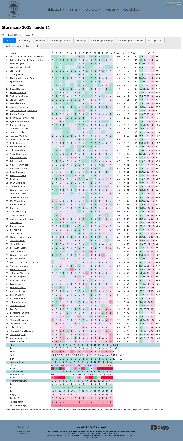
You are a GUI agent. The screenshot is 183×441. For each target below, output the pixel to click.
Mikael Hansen (17, 88)
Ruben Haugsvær (18, 226)
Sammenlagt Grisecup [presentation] (60, 40)
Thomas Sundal (17, 305)
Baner (73, 10)
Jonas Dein (15, 70)
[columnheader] (30, 53)
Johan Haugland (18, 150)
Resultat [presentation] (9, 40)
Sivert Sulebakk (17, 251)
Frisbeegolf (54, 10)
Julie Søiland (16, 327)
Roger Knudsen (17, 171)
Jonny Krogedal (17, 186)
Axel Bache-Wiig (18, 211)
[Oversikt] (11, 35)
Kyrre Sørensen (17, 280)
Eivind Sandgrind (18, 276)
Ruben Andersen (18, 204)
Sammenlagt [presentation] (25, 40)
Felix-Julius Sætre (18, 247)
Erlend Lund (16, 161)
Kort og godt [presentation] (32, 46)
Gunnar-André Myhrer (21, 237)
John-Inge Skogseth (19, 273)
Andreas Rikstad (18, 291)
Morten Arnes (17, 229)
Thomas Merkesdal (19, 128)
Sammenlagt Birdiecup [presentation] (102, 40)
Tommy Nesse (17, 74)
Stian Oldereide (17, 182)
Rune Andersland (18, 157)
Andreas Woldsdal (19, 135)
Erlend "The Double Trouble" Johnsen (28, 60)
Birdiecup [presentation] (81, 40)
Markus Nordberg (18, 92)
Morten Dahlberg (18, 114)
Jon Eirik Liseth (17, 99)
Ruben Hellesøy (17, 125)
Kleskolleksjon (132, 10)
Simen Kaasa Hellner (20, 139)
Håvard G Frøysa (18, 175)
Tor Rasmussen (17, 240)
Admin (179, 3)
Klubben (111, 10)
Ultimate (91, 10)
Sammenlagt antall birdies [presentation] (130, 40)
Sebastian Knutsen (19, 197)
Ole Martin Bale (17, 200)
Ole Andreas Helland (20, 67)
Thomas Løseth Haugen (21, 330)
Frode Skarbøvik (18, 287)
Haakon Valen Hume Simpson (24, 78)
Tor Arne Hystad (18, 334)
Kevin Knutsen (17, 316)
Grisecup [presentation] (40, 40)
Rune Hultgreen (17, 208)
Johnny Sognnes (18, 302)
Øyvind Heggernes (19, 190)
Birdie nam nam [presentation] (13, 46)
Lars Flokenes (16, 309)
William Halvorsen (19, 265)
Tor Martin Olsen (18, 323)
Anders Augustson (19, 338)
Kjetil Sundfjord (17, 143)
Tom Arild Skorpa (18, 193)
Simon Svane (16, 233)
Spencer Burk (16, 81)
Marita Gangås (17, 341)
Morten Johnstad (18, 146)
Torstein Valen (17, 215)
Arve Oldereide (17, 298)
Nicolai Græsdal (17, 103)
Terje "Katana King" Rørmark (23, 110)
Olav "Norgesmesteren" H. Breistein (27, 56)
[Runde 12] (29, 35)
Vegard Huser (16, 244)
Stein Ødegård (17, 63)
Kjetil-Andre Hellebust (20, 121)
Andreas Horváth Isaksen (22, 218)
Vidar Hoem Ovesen (19, 164)
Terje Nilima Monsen (20, 96)
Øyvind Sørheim (18, 258)
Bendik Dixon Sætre (19, 312)
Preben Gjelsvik (17, 294)
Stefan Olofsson (17, 85)
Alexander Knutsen (19, 168)
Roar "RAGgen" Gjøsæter (22, 117)
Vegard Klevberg (18, 153)
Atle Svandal (16, 222)
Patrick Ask (15, 179)
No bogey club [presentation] (155, 40)
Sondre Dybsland (18, 132)
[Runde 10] (19, 35)
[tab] (9, 40)
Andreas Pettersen (19, 106)
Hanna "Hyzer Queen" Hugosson (25, 262)
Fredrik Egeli (16, 283)
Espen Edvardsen (18, 269)
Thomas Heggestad (19, 320)
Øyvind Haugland (18, 255)
